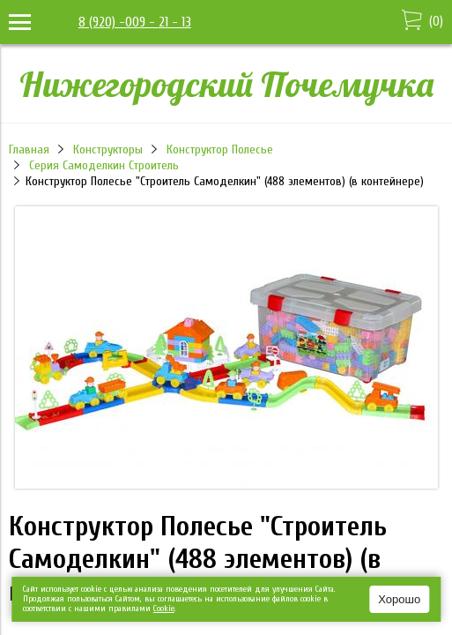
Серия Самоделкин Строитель (104, 165)
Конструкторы (108, 149)
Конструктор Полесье (220, 149)
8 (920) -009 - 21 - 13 (134, 22)
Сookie (163, 608)
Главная (29, 149)
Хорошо (399, 599)
